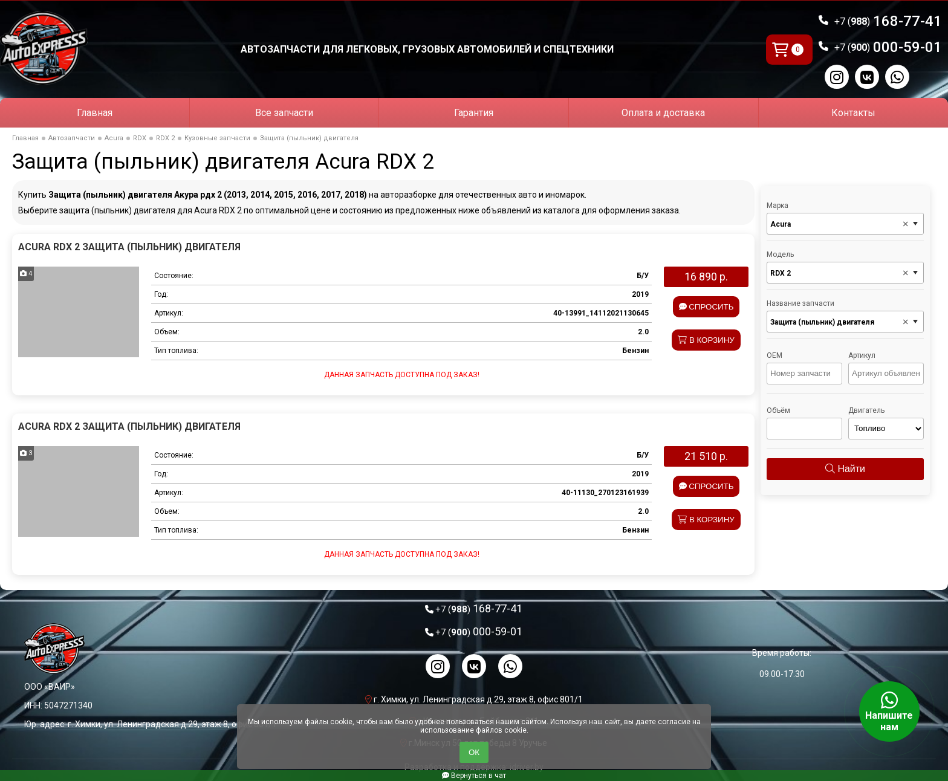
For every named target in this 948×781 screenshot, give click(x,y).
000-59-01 (888, 47)
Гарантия (473, 112)
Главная (94, 112)
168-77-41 (888, 21)
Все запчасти (284, 112)
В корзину (706, 340)
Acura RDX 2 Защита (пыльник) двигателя (129, 247)
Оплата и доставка (663, 112)
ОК (474, 752)
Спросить (706, 306)
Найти (845, 469)
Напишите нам (889, 711)
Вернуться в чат (474, 775)
